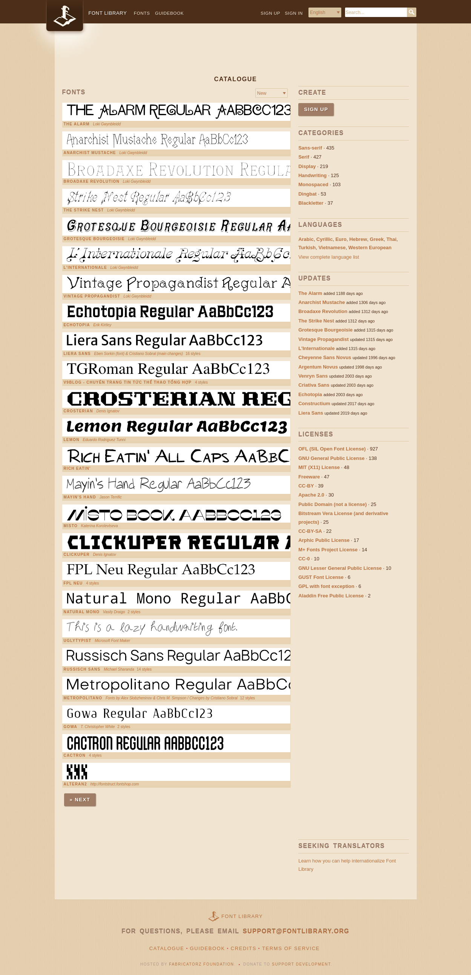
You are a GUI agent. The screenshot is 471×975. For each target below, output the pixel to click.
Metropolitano (83, 698)
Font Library (242, 916)
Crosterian (78, 411)
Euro (341, 239)
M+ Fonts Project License (327, 549)
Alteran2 (75, 784)
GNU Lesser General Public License (340, 568)
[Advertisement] (236, 56)
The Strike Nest (84, 210)
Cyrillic (324, 239)
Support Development (301, 964)
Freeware (309, 477)
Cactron (75, 755)
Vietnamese (331, 247)
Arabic (305, 239)
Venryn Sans (313, 376)
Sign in (294, 13)
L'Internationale (85, 268)
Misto (71, 526)
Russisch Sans (82, 669)
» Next (80, 799)
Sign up (270, 13)
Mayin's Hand (80, 497)
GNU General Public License (331, 458)
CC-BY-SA (310, 531)
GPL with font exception (326, 586)
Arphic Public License (324, 540)
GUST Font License (321, 577)
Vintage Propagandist (92, 296)
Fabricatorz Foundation (201, 964)
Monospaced (313, 184)
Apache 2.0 (311, 495)
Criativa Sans (313, 385)
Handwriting (312, 175)
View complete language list (328, 257)
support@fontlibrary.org (296, 931)
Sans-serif (310, 148)
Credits (243, 948)
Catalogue (166, 948)
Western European (370, 247)
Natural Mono (82, 612)
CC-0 (304, 559)
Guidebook (169, 13)
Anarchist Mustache (90, 153)
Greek (377, 239)
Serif (303, 157)
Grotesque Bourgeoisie (94, 239)
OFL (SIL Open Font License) (332, 449)
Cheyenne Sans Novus (324, 357)
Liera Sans (77, 354)
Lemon (72, 440)
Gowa (70, 727)
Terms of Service (291, 948)
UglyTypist (78, 641)
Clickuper (77, 555)
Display (307, 166)
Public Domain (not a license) (332, 504)
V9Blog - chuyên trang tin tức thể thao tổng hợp (128, 382)
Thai (392, 239)
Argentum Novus (318, 367)
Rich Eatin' (77, 469)
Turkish (307, 247)
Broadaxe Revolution (92, 182)
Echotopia (77, 325)
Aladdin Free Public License (331, 596)
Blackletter (310, 203)
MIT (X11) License (319, 467)
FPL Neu (73, 583)
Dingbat (307, 194)
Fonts (142, 13)
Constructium (314, 403)
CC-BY (306, 486)
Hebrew (358, 239)
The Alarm (77, 124)
